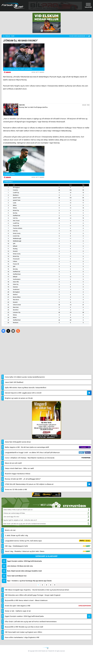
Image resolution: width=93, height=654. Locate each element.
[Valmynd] (88, 5)
